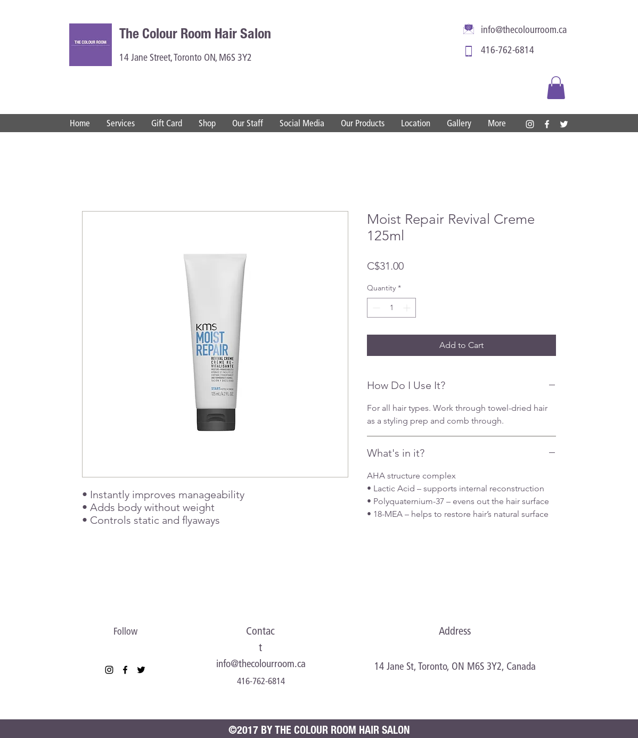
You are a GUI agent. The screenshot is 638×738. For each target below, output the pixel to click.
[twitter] (564, 124)
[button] (556, 87)
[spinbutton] (391, 307)
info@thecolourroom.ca (524, 31)
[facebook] (547, 124)
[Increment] (407, 307)
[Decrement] (375, 307)
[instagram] (530, 124)
